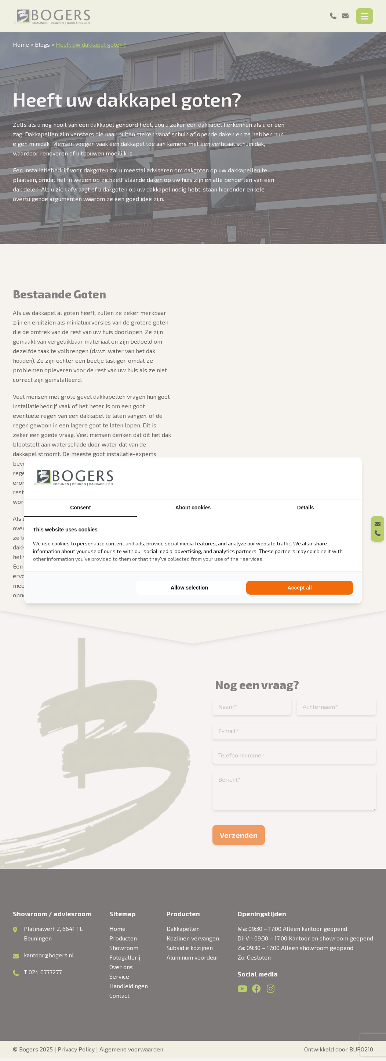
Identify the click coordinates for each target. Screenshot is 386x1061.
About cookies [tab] (193, 507)
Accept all (300, 588)
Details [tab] (305, 507)
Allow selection (189, 588)
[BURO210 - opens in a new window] (325, 478)
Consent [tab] (80, 507)
